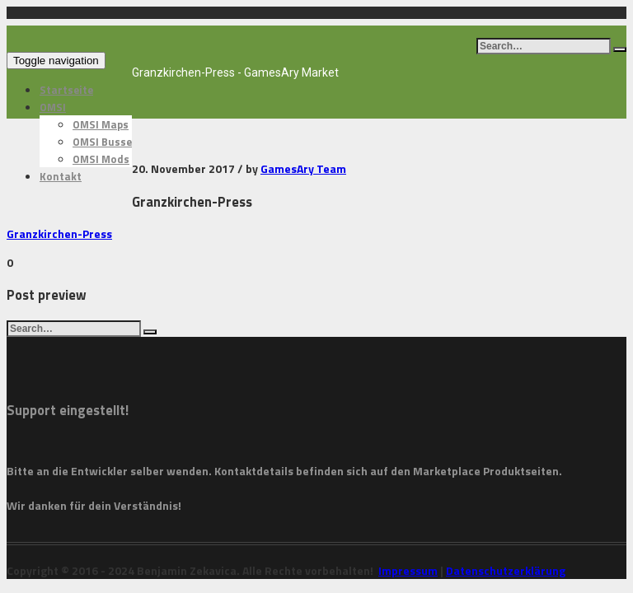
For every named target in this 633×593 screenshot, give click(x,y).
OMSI (53, 107)
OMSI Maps (101, 124)
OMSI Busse (102, 141)
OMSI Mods (101, 159)
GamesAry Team (303, 168)
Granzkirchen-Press (59, 233)
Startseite (66, 90)
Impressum (408, 570)
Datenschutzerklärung (505, 570)
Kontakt (61, 176)
